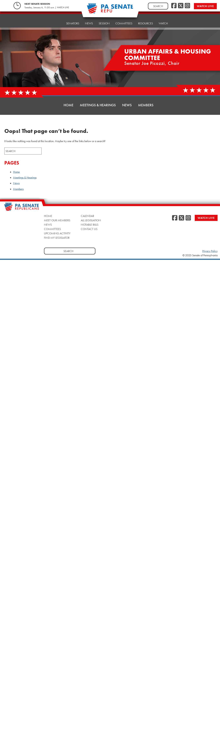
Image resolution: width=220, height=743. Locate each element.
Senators (72, 19)
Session (104, 18)
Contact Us (89, 229)
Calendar (87, 216)
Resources (145, 16)
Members (145, 105)
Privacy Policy (210, 251)
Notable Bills (89, 224)
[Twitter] (180, 5)
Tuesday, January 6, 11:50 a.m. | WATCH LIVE (46, 7)
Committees (52, 229)
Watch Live (206, 5)
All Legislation (91, 220)
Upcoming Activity (57, 233)
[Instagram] (187, 5)
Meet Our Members (57, 220)
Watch (163, 15)
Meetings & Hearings (98, 105)
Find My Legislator (57, 237)
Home (56, 20)
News (89, 19)
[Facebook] (174, 5)
